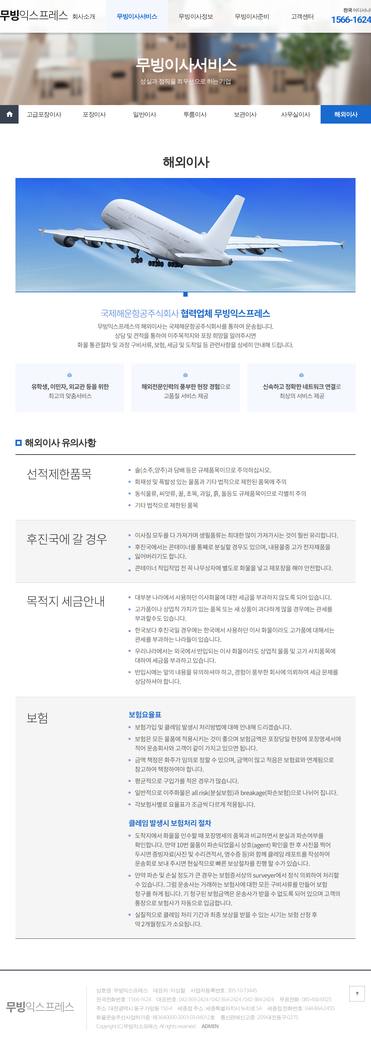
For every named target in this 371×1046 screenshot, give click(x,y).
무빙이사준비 (252, 16)
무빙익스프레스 (34, 15)
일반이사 (144, 114)
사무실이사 (295, 114)
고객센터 (302, 16)
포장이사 (94, 114)
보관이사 (245, 114)
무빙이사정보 (195, 16)
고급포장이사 (44, 114)
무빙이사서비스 (137, 16)
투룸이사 (194, 114)
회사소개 (83, 16)
